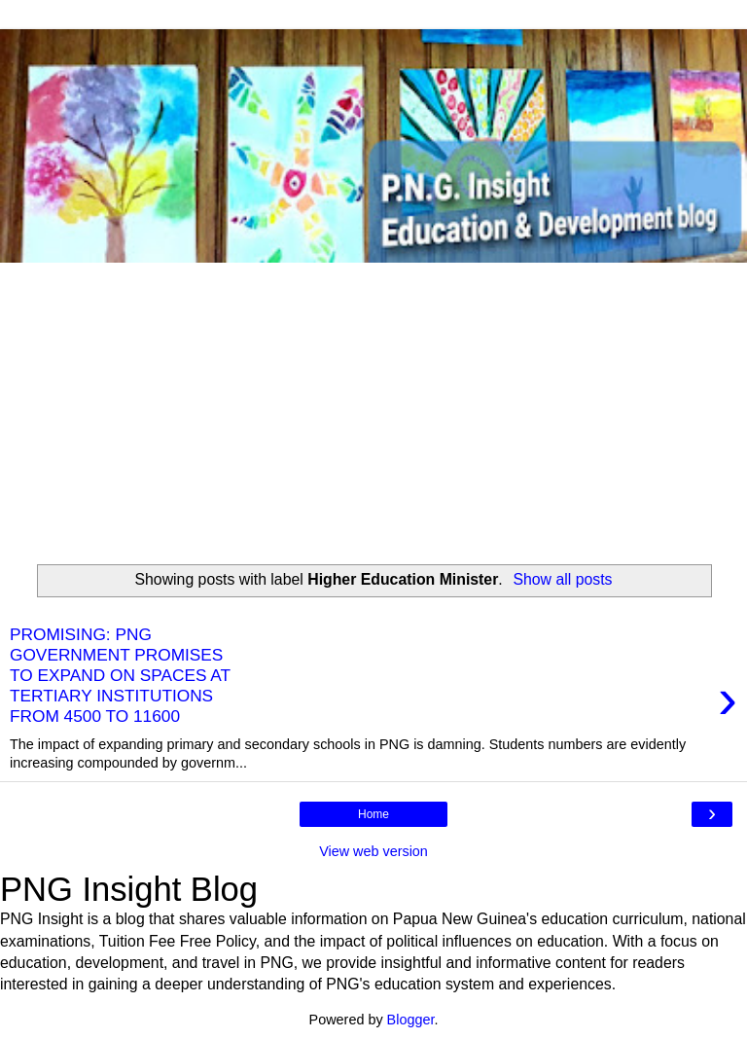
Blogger (411, 1019)
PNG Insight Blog (129, 889)
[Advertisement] (373, 408)
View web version (373, 851)
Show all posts (562, 579)
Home (373, 814)
